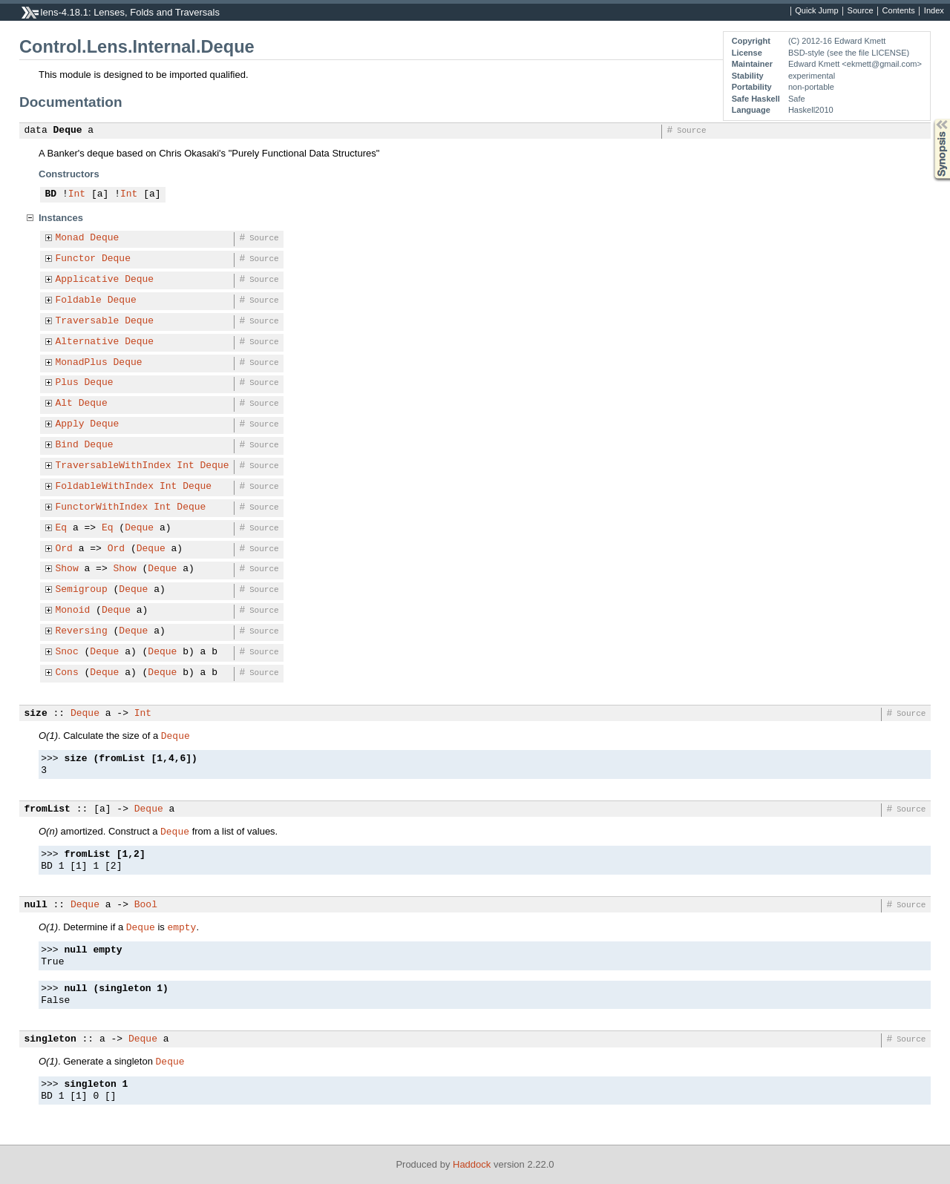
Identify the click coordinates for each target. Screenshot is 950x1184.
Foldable (79, 300)
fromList (47, 809)
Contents (898, 11)
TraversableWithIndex (113, 466)
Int (76, 194)
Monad (70, 238)
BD (51, 194)
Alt (64, 403)
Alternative (87, 342)
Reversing (82, 631)
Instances (61, 217)
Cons (67, 673)
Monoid (73, 610)
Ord (64, 549)
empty (181, 926)
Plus (67, 382)
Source (861, 11)
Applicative (87, 279)
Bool (145, 905)
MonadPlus (82, 362)
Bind (67, 445)
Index (934, 11)
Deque (67, 130)
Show (67, 569)
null (36, 905)
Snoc (67, 652)
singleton (50, 1039)
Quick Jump (816, 11)
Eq (62, 528)
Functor (76, 259)
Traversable (87, 321)
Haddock (472, 1164)
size (36, 713)
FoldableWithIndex (105, 486)
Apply (70, 424)
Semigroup (82, 589)
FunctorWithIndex (102, 507)
